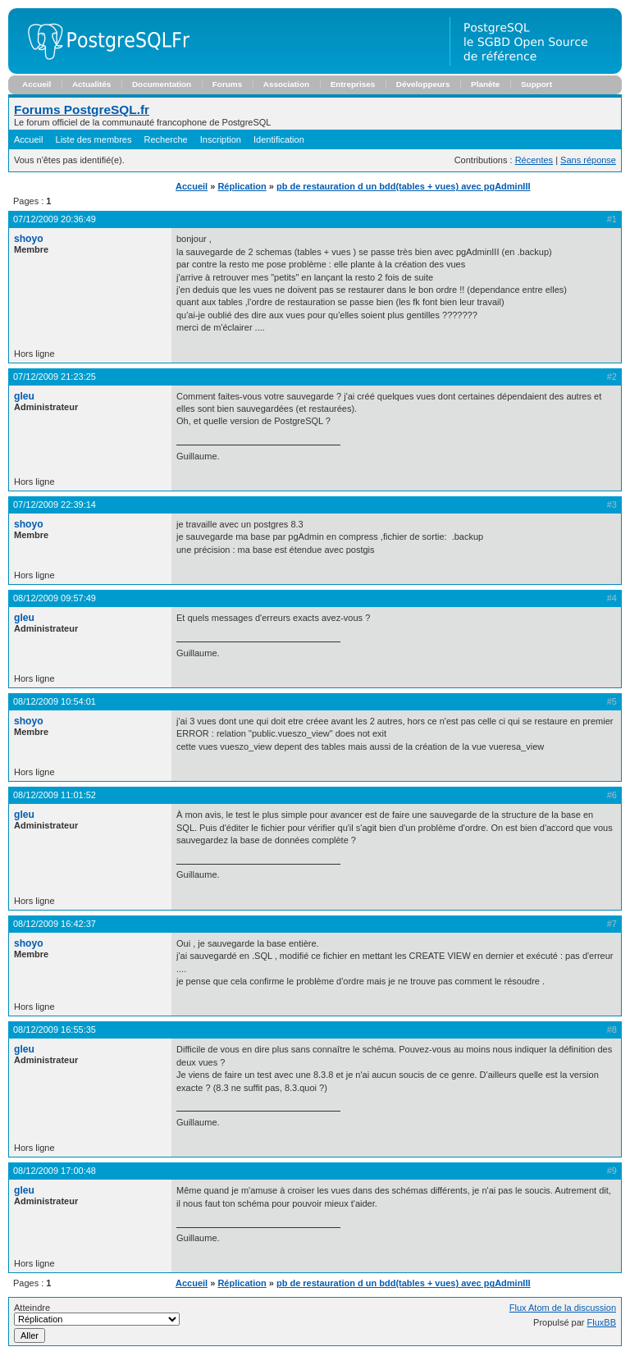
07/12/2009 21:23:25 (54, 376)
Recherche (166, 139)
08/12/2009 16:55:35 (54, 1029)
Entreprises (353, 84)
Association (286, 84)
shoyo (28, 238)
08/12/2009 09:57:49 (54, 598)
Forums (227, 84)
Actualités (91, 84)
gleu (24, 396)
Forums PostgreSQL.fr (81, 109)
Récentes (534, 160)
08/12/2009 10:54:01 (54, 701)
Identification (278, 139)
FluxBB (601, 1322)
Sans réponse (588, 160)
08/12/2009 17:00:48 (54, 1171)
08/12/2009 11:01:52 (54, 795)
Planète (485, 84)
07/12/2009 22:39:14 (54, 504)
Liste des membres (94, 139)
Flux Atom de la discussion (562, 1308)
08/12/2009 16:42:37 (54, 924)
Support (536, 84)
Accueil (36, 84)
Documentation (161, 84)
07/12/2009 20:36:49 (54, 219)
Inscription (220, 139)
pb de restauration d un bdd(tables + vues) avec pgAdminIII (403, 186)
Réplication (241, 186)
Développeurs (423, 84)
